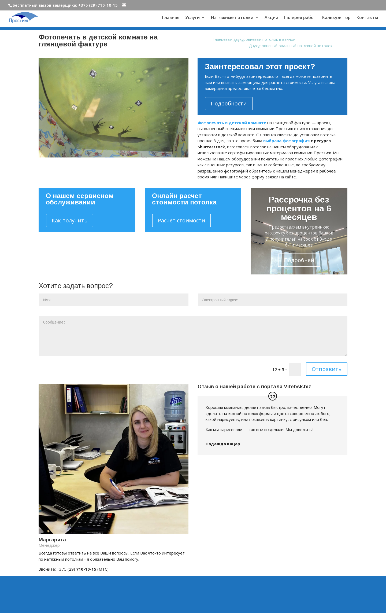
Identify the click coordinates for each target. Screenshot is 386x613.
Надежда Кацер (223, 443)
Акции (271, 18)
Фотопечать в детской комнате (232, 122)
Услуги (192, 18)
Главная (170, 18)
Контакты (367, 18)
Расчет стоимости (181, 220)
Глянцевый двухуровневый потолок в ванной (254, 39)
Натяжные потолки (232, 18)
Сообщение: (193, 336)
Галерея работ (300, 18)
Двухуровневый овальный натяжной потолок (290, 45)
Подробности (229, 103)
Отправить (327, 369)
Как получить (69, 220)
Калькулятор (336, 18)
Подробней (299, 260)
